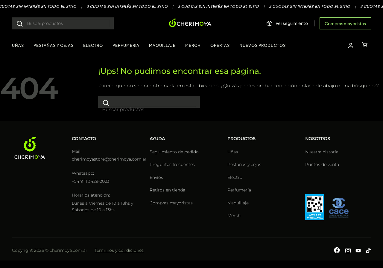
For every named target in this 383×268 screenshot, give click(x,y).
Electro (234, 177)
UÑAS (18, 45)
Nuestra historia (321, 152)
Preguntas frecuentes (172, 164)
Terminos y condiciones (119, 250)
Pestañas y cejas (244, 164)
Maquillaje (238, 203)
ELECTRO (93, 45)
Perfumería (239, 190)
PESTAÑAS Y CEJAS (54, 45)
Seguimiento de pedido (174, 152)
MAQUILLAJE (162, 45)
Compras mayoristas (345, 23)
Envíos (156, 177)
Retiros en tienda (167, 190)
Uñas (232, 152)
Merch (234, 215)
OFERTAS (220, 45)
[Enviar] (20, 23)
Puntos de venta (322, 164)
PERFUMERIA (126, 45)
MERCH (193, 45)
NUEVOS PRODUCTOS (262, 45)
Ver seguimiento (292, 23)
